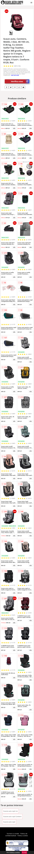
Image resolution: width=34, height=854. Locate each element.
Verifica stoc (20, 81)
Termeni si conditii (13, 834)
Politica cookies (22, 836)
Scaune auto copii (9, 822)
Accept (24, 852)
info (14, 128)
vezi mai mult (15, 75)
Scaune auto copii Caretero (12, 817)
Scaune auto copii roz (10, 811)
